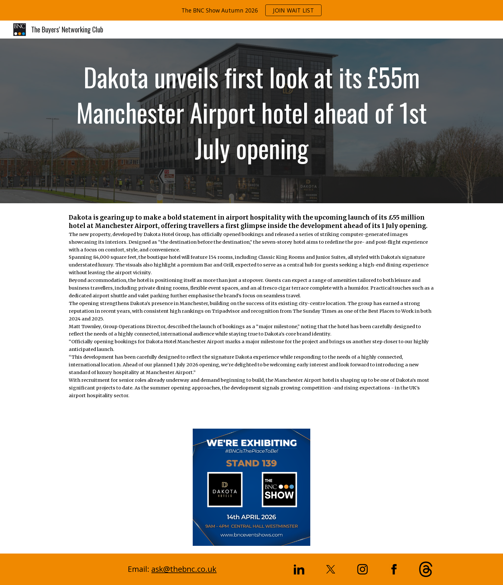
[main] (251, 121)
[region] (251, 10)
